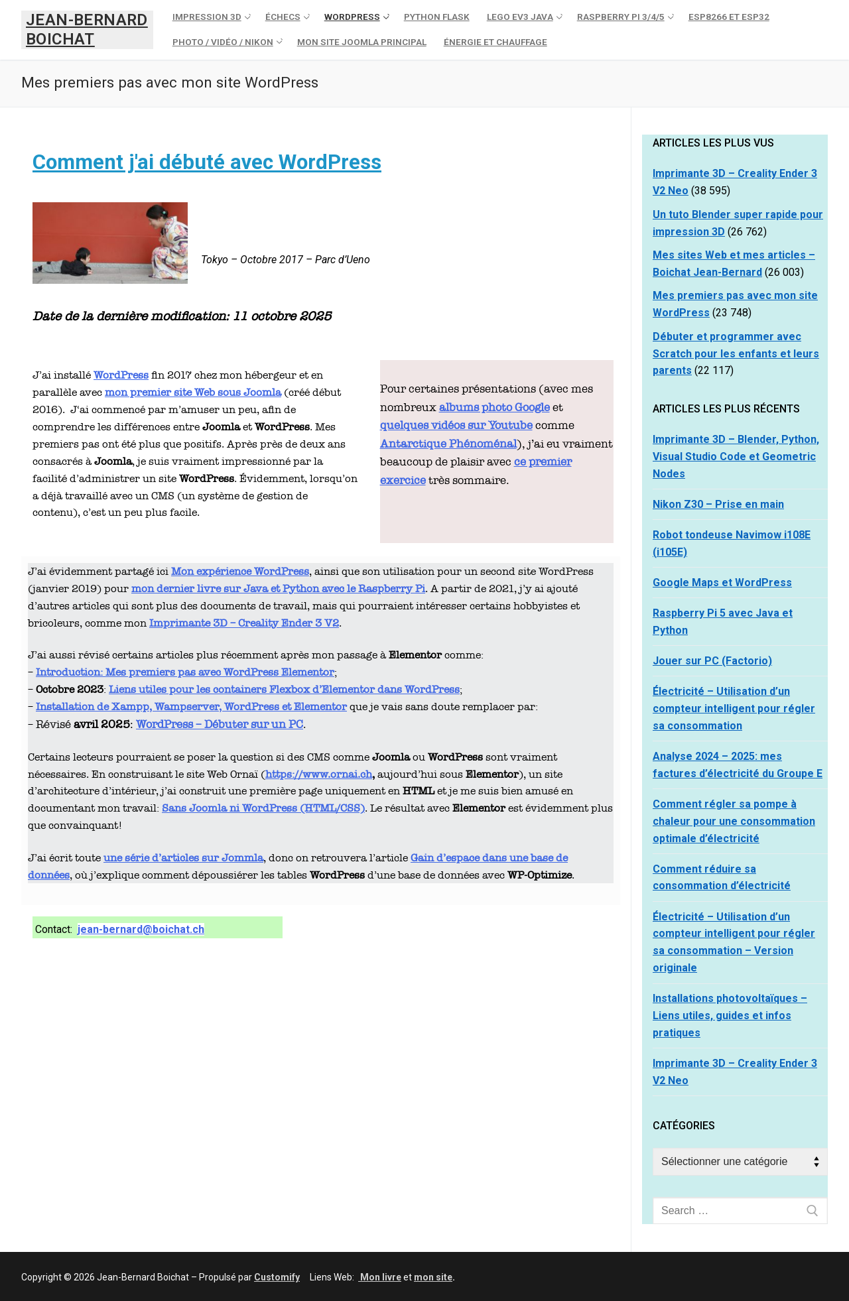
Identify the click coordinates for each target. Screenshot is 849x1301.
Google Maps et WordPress (722, 582)
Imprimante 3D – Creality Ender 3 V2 (244, 623)
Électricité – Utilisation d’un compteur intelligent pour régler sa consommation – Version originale (734, 942)
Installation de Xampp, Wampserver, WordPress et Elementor (191, 706)
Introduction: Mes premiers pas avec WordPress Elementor (185, 672)
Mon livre (379, 1277)
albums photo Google (494, 407)
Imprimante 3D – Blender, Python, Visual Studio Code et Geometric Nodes (736, 456)
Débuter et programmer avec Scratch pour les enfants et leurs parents (736, 353)
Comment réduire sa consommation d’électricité (722, 878)
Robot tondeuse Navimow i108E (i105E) (732, 543)
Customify (277, 1277)
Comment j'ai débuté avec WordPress (207, 162)
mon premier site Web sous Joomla (193, 392)
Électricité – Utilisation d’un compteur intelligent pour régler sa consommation (734, 708)
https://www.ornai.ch (318, 774)
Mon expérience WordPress (240, 571)
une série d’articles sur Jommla (183, 857)
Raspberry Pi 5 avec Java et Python (723, 622)
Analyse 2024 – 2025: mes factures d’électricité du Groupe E (737, 765)
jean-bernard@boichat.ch (141, 929)
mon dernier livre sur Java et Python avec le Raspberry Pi (278, 588)
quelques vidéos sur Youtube (456, 425)
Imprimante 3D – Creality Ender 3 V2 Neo (735, 1072)
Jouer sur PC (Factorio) (712, 660)
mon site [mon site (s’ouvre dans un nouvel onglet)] (433, 1277)
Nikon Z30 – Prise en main (718, 504)
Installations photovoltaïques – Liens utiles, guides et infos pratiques (730, 1015)
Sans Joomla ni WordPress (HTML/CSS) (263, 808)
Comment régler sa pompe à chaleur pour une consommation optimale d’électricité (734, 821)
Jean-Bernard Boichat (87, 29)
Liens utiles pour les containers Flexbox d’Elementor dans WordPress (284, 689)
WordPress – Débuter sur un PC (219, 724)
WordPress (121, 375)
